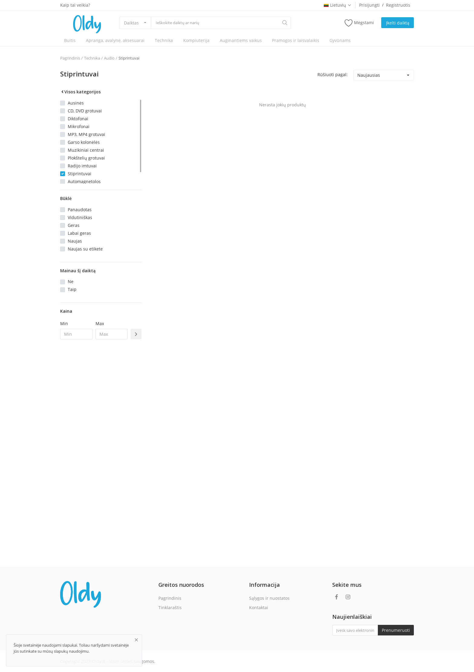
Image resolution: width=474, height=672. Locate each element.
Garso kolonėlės (84, 142)
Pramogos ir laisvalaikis (295, 40)
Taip (72, 289)
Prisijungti (369, 5)
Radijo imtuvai (82, 166)
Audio (109, 58)
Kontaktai (258, 607)
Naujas (75, 241)
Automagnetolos (84, 181)
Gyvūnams (340, 40)
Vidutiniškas (80, 217)
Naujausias (368, 75)
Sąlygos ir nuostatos (269, 598)
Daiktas (131, 23)
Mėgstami (359, 23)
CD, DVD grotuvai (85, 111)
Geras (74, 225)
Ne (70, 281)
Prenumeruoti (396, 630)
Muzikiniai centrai (86, 150)
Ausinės (76, 103)
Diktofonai (78, 118)
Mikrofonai (78, 126)
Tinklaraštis (170, 607)
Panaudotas (80, 209)
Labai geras (79, 233)
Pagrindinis (70, 58)
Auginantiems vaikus (241, 40)
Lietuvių (338, 5)
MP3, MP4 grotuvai (86, 134)
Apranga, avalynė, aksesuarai (115, 40)
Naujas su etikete (85, 249)
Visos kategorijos (80, 92)
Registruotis (398, 5)
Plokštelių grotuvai (86, 158)
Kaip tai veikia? (75, 5)
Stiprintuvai (128, 58)
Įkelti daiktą (397, 23)
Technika (164, 40)
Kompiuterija (196, 40)
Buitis (70, 40)
